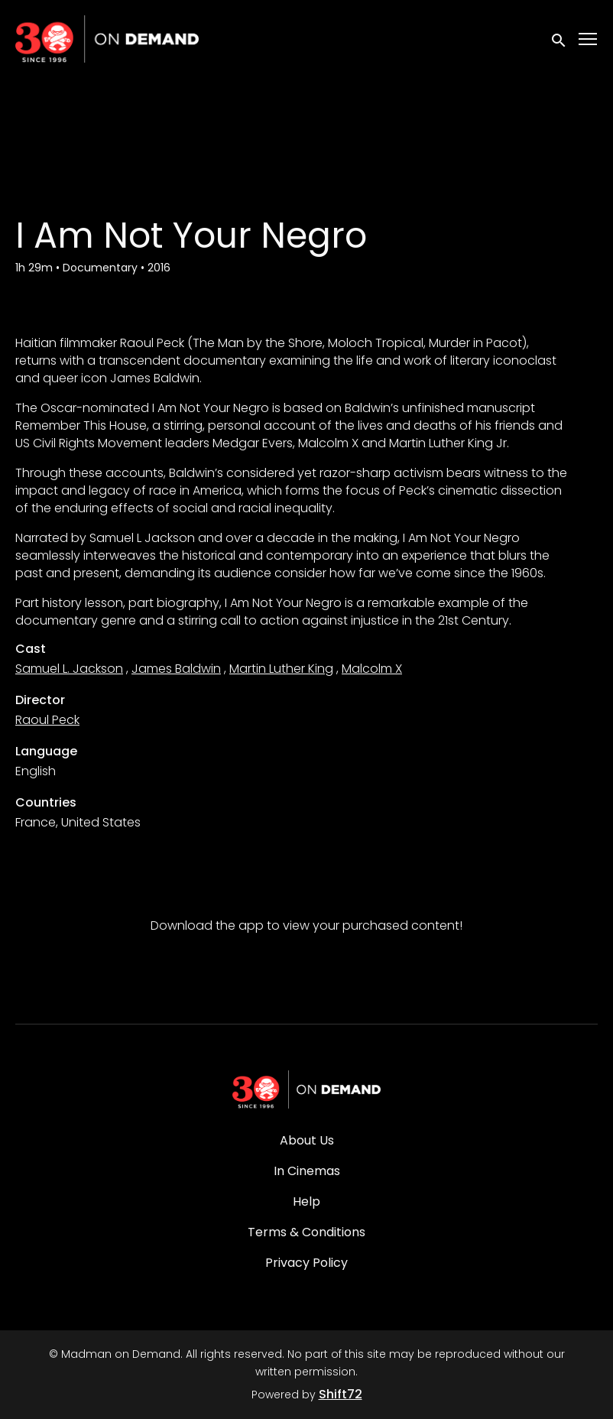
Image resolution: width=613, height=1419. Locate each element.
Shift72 (340, 1394)
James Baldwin (176, 668)
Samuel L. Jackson (69, 668)
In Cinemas (307, 1171)
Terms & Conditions (306, 1232)
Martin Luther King (281, 668)
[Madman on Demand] (306, 1089)
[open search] (559, 38)
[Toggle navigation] (588, 39)
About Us (307, 1140)
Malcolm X (372, 668)
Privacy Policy (306, 1262)
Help (306, 1201)
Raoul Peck (47, 720)
